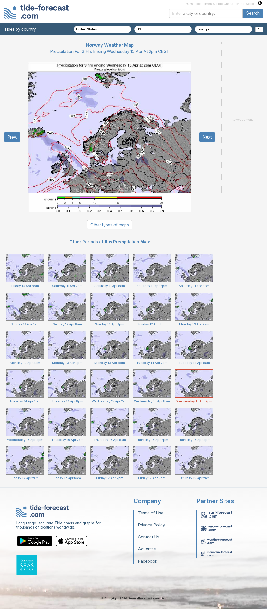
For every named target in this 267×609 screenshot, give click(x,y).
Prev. (12, 137)
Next (207, 137)
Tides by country (20, 29)
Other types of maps (109, 224)
